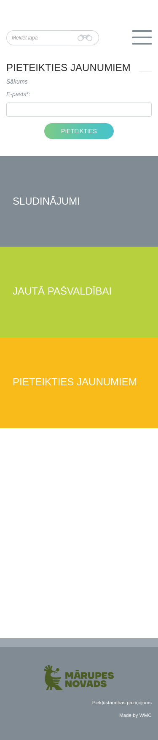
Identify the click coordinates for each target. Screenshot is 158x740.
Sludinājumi (46, 201)
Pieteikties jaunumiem (75, 382)
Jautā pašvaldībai (62, 291)
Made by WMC (135, 715)
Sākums (17, 81)
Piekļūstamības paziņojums (122, 702)
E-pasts (16, 94)
